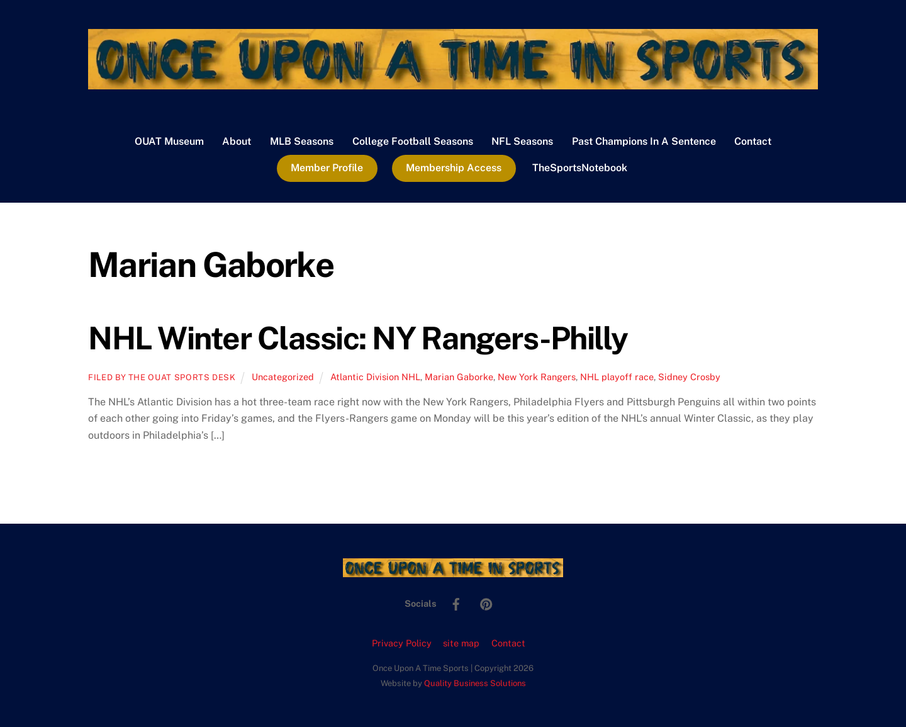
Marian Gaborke (459, 376)
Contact (752, 141)
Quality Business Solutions (475, 683)
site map (461, 643)
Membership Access (453, 168)
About (236, 141)
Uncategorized (283, 376)
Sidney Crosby (689, 376)
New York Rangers (537, 376)
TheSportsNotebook (579, 168)
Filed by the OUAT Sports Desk (162, 377)
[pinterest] (486, 602)
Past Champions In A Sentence (644, 141)
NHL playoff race (617, 376)
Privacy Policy (402, 643)
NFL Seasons (522, 141)
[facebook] (456, 602)
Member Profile (327, 168)
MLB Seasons (301, 141)
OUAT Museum (169, 141)
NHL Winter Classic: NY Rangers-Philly (358, 338)
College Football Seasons (412, 141)
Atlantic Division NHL (375, 376)
